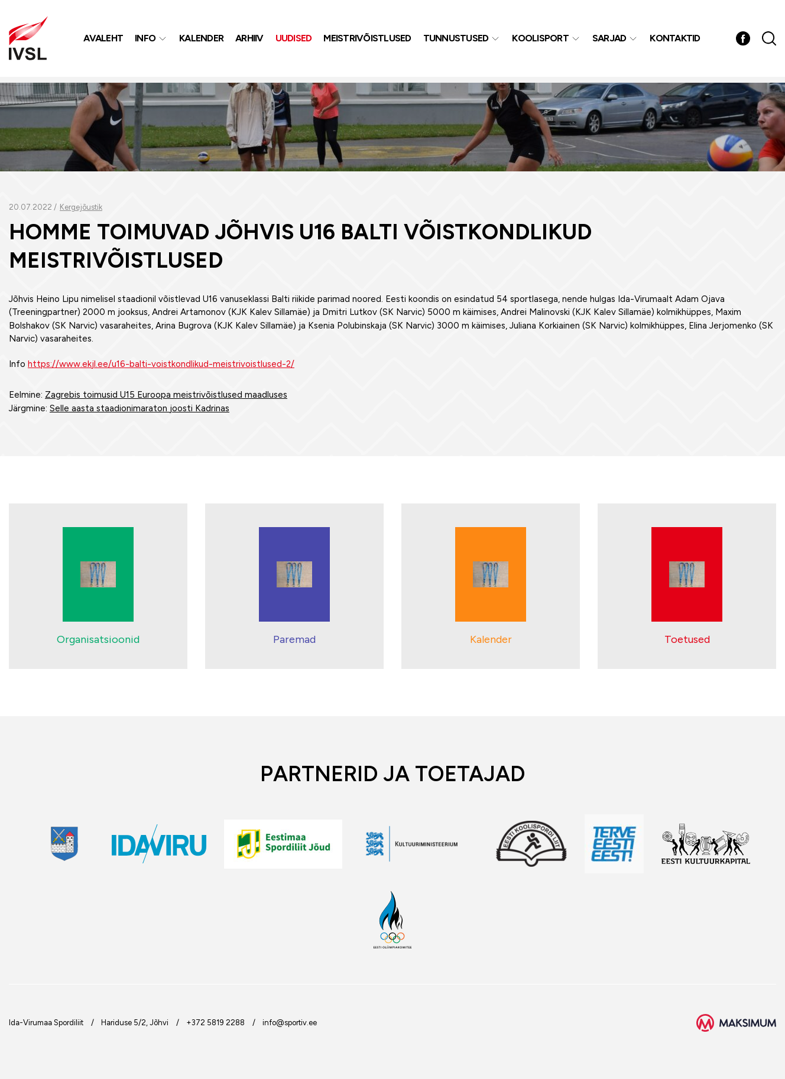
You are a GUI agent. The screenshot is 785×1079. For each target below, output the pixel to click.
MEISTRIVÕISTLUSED (368, 41)
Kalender (202, 41)
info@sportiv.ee (289, 1022)
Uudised (295, 41)
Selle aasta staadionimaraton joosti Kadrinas (139, 408)
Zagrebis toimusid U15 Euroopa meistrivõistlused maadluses (166, 394)
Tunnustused (457, 41)
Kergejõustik (81, 207)
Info (146, 41)
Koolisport (541, 41)
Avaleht (104, 41)
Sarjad (610, 41)
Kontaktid (676, 41)
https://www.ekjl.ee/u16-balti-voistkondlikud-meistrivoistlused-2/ (161, 364)
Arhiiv (250, 41)
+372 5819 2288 (215, 1022)
